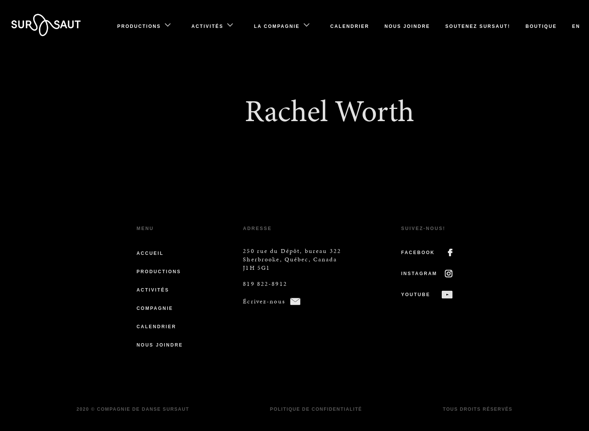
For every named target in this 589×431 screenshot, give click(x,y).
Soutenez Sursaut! (477, 26)
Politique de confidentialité (316, 409)
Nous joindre (407, 26)
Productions (139, 26)
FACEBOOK (418, 252)
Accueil (150, 253)
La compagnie (277, 26)
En (576, 26)
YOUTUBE (415, 294)
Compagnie (155, 308)
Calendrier (349, 26)
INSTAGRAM (419, 273)
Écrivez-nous (264, 301)
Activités (207, 26)
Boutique (541, 26)
